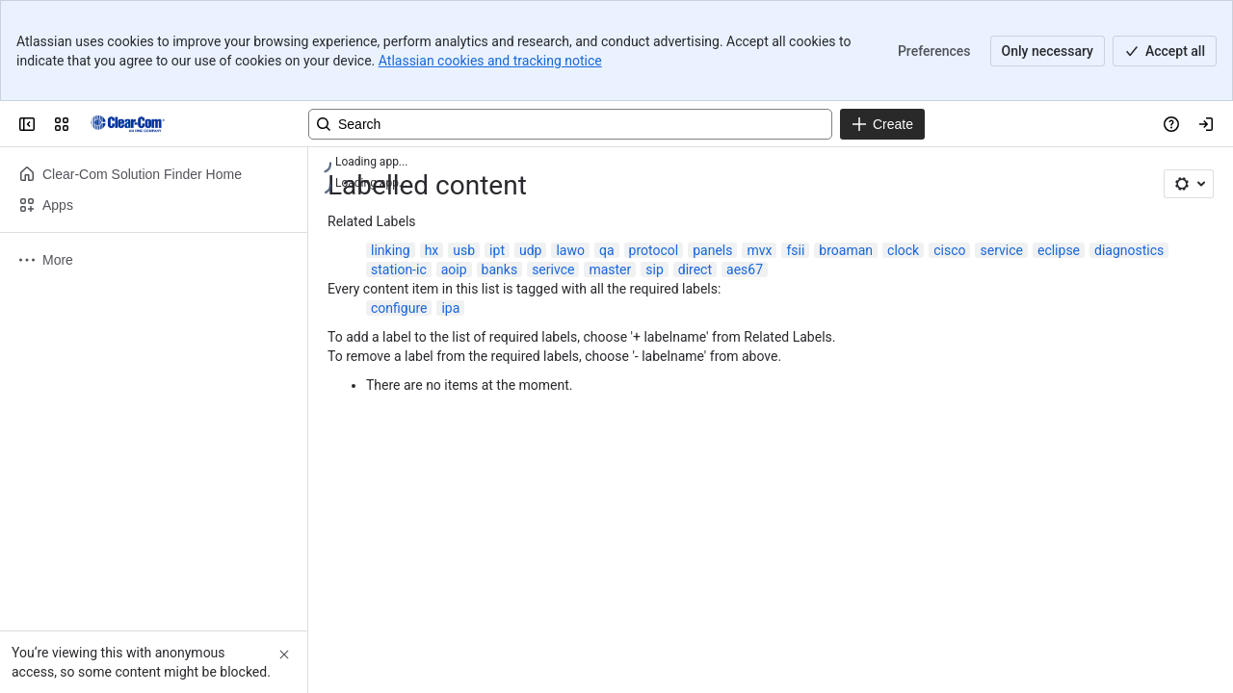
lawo (570, 250)
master (610, 269)
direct (695, 269)
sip (654, 269)
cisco (949, 250)
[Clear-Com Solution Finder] (128, 124)
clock (903, 250)
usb (464, 250)
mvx (759, 250)
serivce (553, 269)
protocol (654, 250)
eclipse (1058, 250)
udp (530, 250)
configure (399, 308)
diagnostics (1129, 250)
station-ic (399, 269)
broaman (846, 250)
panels (712, 250)
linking (390, 250)
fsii (795, 250)
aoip (454, 269)
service (1001, 250)
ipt (497, 250)
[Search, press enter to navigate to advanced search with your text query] (570, 124)
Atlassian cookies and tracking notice (490, 60)
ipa (450, 308)
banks (500, 269)
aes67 (744, 269)
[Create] (882, 124)
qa (607, 250)
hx (432, 250)
